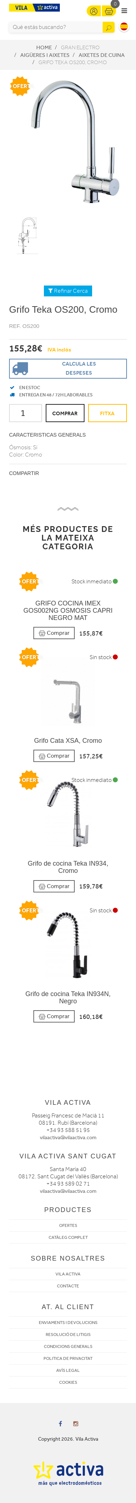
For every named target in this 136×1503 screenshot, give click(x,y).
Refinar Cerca (68, 291)
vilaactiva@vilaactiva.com (68, 1137)
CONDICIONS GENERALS (68, 1346)
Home (44, 47)
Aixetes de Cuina (102, 55)
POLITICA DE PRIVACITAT (68, 1358)
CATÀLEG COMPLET (68, 1237)
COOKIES (68, 1382)
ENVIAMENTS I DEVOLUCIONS (68, 1322)
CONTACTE (68, 1285)
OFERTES (68, 1225)
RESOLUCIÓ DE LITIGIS (68, 1334)
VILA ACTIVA (68, 1274)
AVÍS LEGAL (68, 1370)
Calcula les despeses (53, 367)
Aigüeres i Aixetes (45, 55)
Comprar (54, 633)
